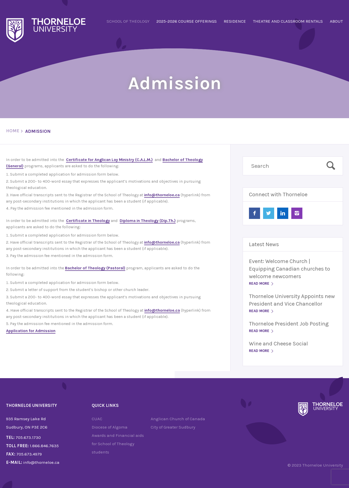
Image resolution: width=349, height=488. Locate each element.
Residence (235, 21)
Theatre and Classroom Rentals (288, 21)
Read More (261, 283)
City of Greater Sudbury (173, 427)
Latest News (264, 244)
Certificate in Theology (88, 220)
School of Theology (128, 21)
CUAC (97, 418)
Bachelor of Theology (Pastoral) (95, 268)
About (336, 21)
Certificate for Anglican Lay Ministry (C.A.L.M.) (109, 159)
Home (12, 131)
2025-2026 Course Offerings (186, 21)
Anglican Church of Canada (178, 418)
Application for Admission (30, 330)
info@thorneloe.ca (162, 194)
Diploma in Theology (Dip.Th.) (148, 220)
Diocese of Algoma (110, 427)
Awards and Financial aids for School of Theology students (118, 443)
